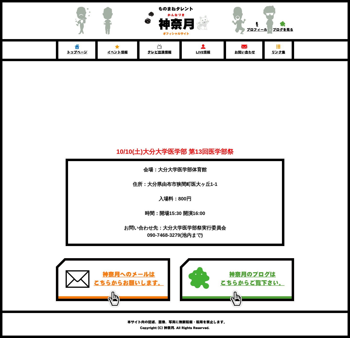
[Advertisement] (175, 98)
